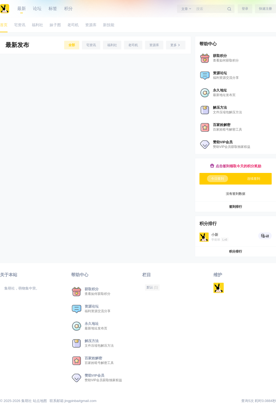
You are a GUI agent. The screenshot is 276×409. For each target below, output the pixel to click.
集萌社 (26, 401)
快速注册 (265, 9)
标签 (53, 8)
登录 (245, 9)
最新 (21, 8)
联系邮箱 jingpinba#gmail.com (73, 401)
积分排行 (235, 251)
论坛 (37, 8)
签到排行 (235, 207)
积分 (68, 8)
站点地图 (40, 401)
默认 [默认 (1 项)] (152, 287)
